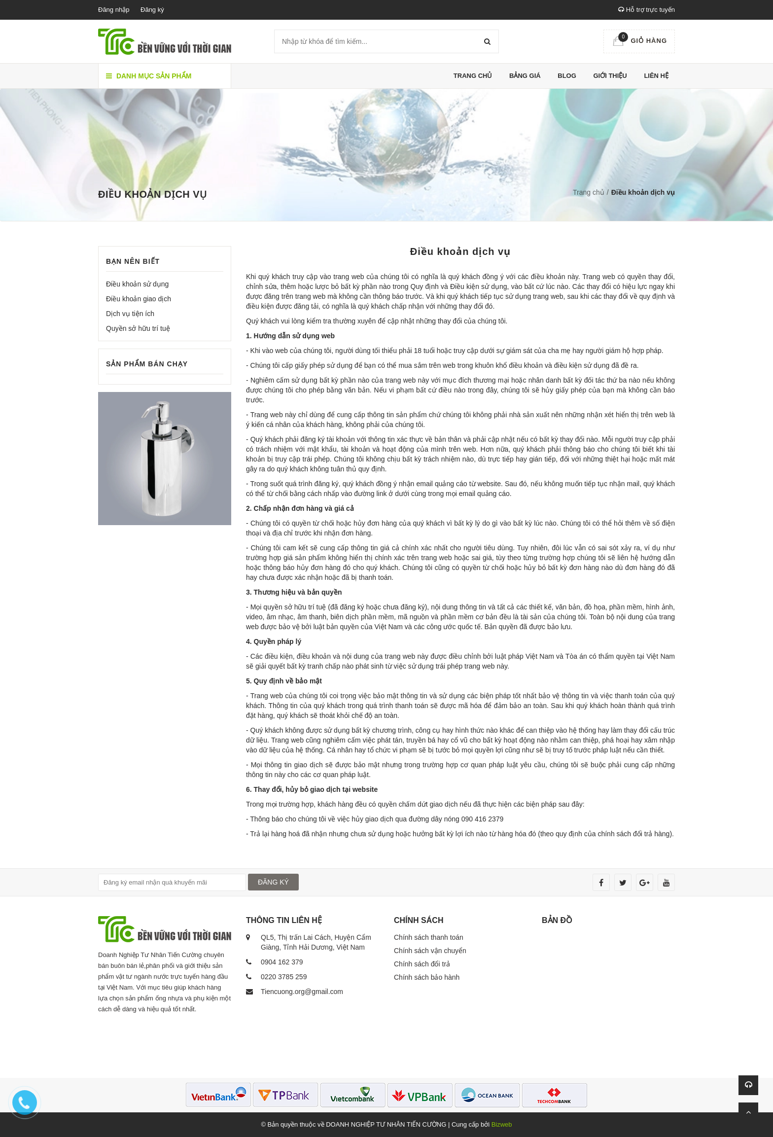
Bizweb (502, 1124)
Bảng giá (525, 75)
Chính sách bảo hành (426, 977)
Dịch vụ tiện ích (130, 314)
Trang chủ (473, 75)
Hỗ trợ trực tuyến (646, 9)
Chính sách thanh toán (428, 937)
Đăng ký (152, 9)
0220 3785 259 (284, 977)
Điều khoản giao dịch (138, 299)
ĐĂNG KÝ (273, 882)
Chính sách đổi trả (422, 964)
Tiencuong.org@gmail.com (302, 991)
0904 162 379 (282, 962)
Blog (567, 75)
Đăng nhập (113, 9)
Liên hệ (656, 75)
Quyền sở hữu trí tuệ (138, 328)
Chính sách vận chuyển (430, 951)
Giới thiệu (610, 75)
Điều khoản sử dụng (137, 284)
